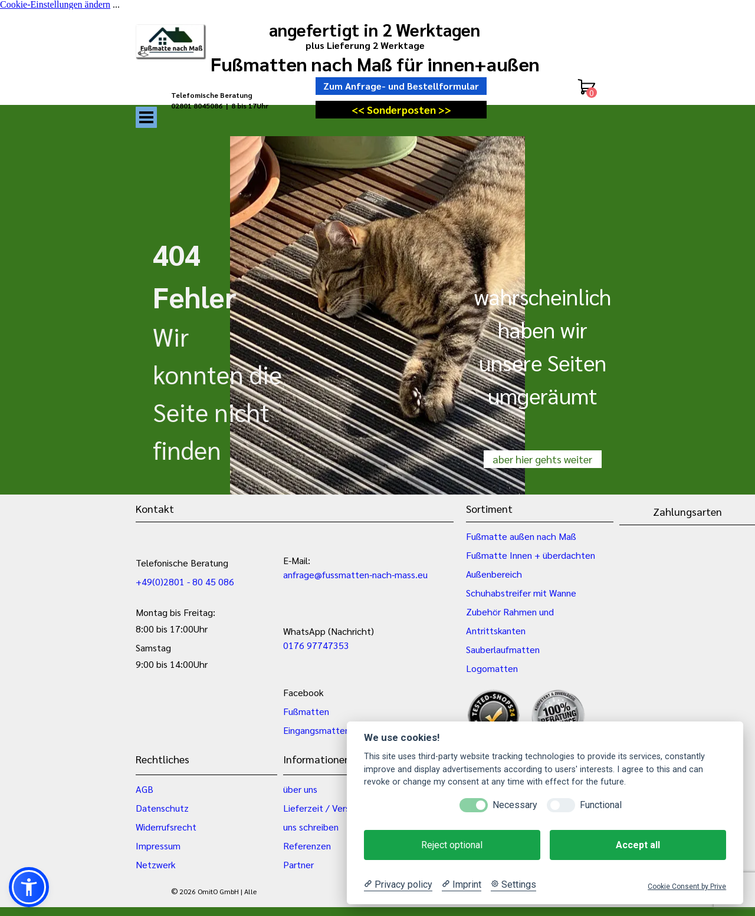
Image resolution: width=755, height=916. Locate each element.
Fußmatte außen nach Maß (521, 536)
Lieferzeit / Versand (324, 808)
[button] (29, 887)
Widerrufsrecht (166, 827)
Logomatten (492, 668)
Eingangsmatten (316, 730)
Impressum (158, 845)
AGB (144, 789)
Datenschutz (162, 808)
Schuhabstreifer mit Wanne (521, 592)
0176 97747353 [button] (316, 645)
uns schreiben (311, 827)
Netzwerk (156, 864)
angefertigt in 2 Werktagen (374, 29)
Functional (601, 804)
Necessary (515, 804)
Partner (298, 864)
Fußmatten (306, 711)
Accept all (638, 845)
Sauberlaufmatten (503, 649)
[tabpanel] (230, 105)
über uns (300, 789)
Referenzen (307, 845)
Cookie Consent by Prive (687, 886)
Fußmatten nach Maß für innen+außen (375, 63)
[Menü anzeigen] (146, 117)
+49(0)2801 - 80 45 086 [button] (185, 581)
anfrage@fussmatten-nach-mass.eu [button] (355, 574)
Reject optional (451, 845)
